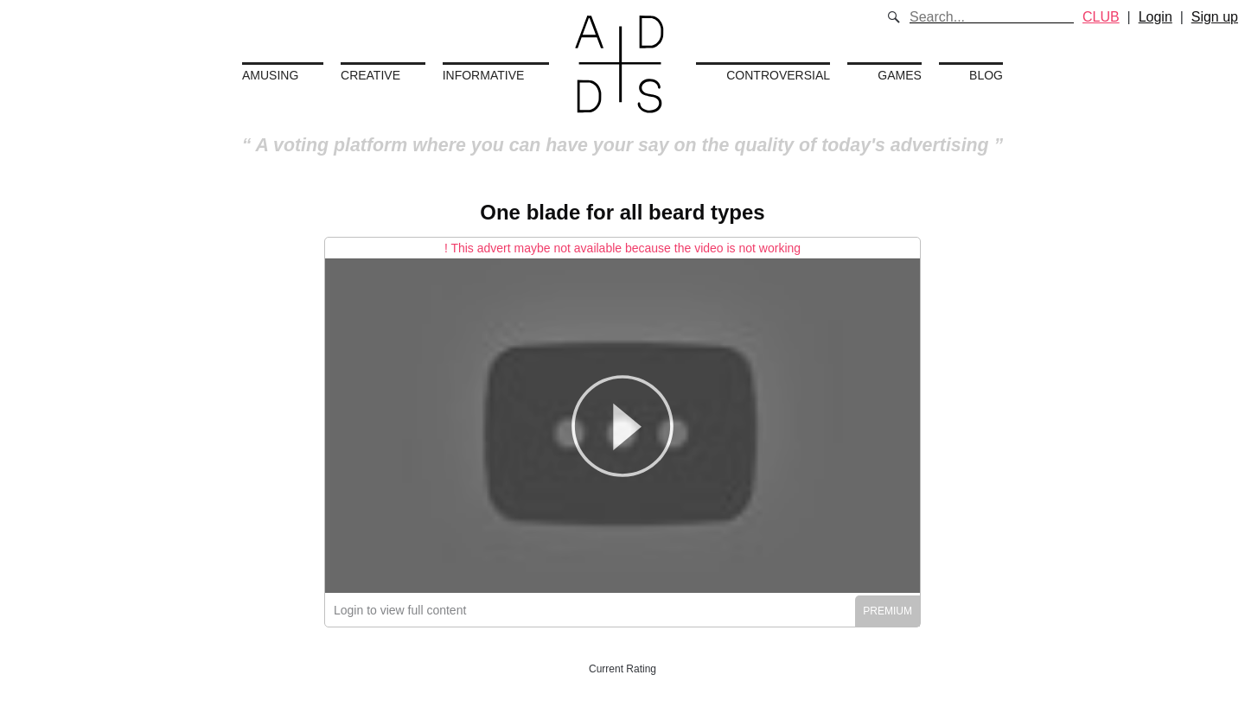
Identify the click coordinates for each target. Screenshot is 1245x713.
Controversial (778, 75)
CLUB (1101, 17)
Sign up (1214, 17)
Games (900, 75)
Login (1155, 17)
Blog (986, 75)
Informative (484, 75)
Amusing (270, 75)
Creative (370, 75)
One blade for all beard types (622, 212)
